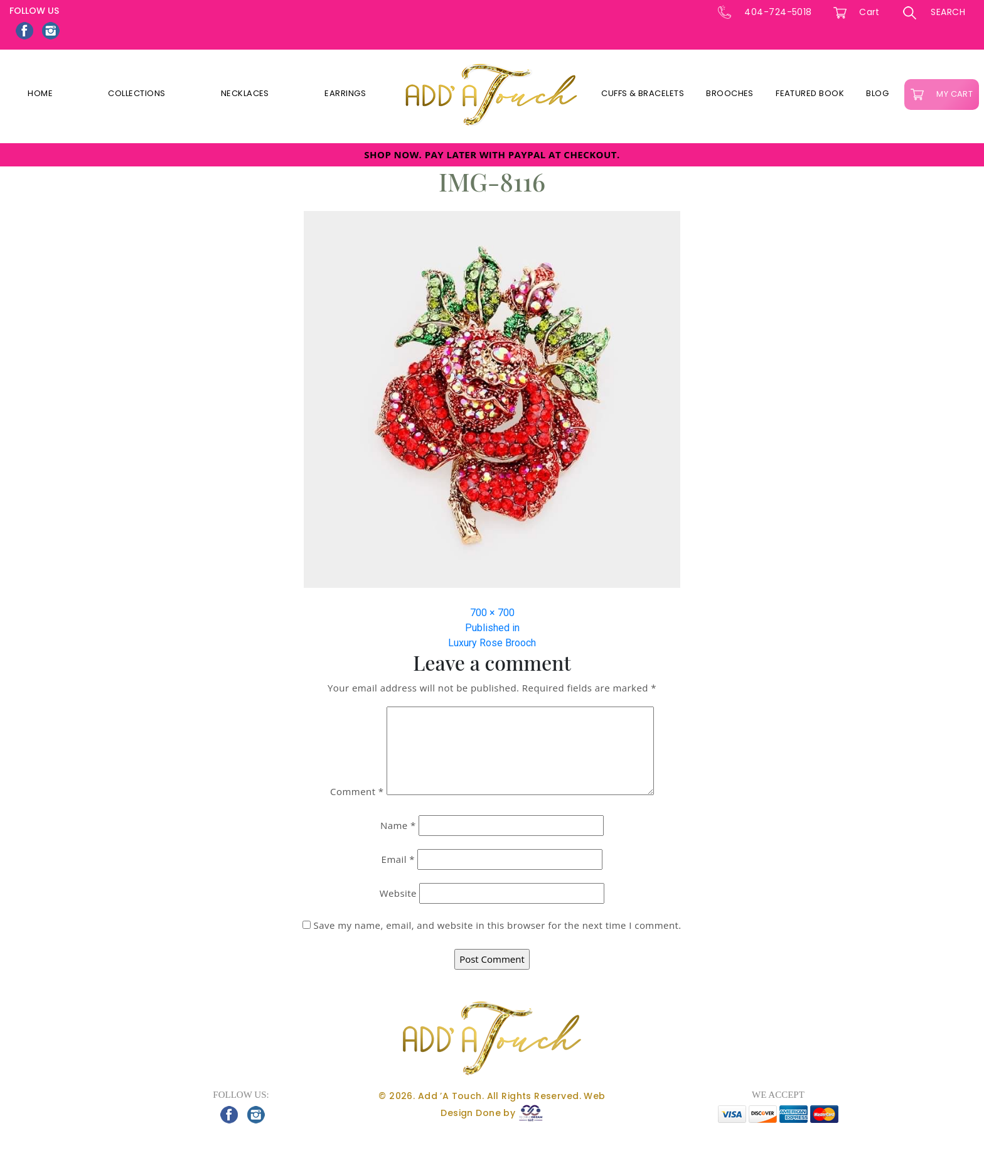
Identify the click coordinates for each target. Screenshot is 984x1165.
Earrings (345, 93)
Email (398, 859)
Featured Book (810, 93)
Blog (877, 93)
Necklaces (245, 93)
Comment (356, 791)
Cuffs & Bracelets (642, 93)
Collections (136, 93)
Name (398, 825)
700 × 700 (492, 613)
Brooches (730, 93)
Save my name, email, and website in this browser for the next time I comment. (498, 925)
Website (398, 893)
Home (40, 93)
